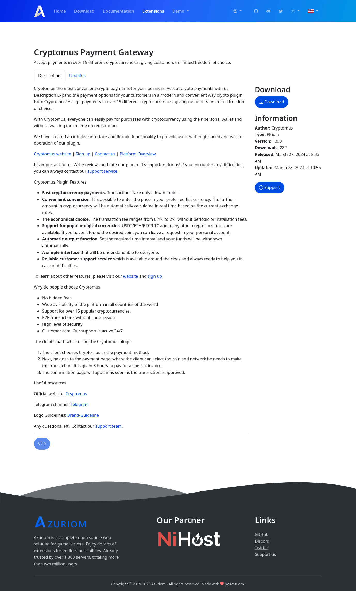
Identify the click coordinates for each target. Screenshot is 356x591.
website (130, 276)
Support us (265, 554)
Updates (77, 75)
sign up (155, 276)
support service (102, 171)
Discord (262, 541)
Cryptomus (76, 394)
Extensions (153, 11)
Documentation (118, 11)
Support (269, 187)
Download (84, 11)
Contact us (105, 154)
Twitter (261, 547)
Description (49, 75)
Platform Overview (138, 154)
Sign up (83, 154)
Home (60, 11)
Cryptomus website (52, 154)
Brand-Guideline (83, 415)
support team (108, 426)
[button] (237, 11)
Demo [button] (178, 11)
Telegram (80, 404)
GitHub (261, 534)
